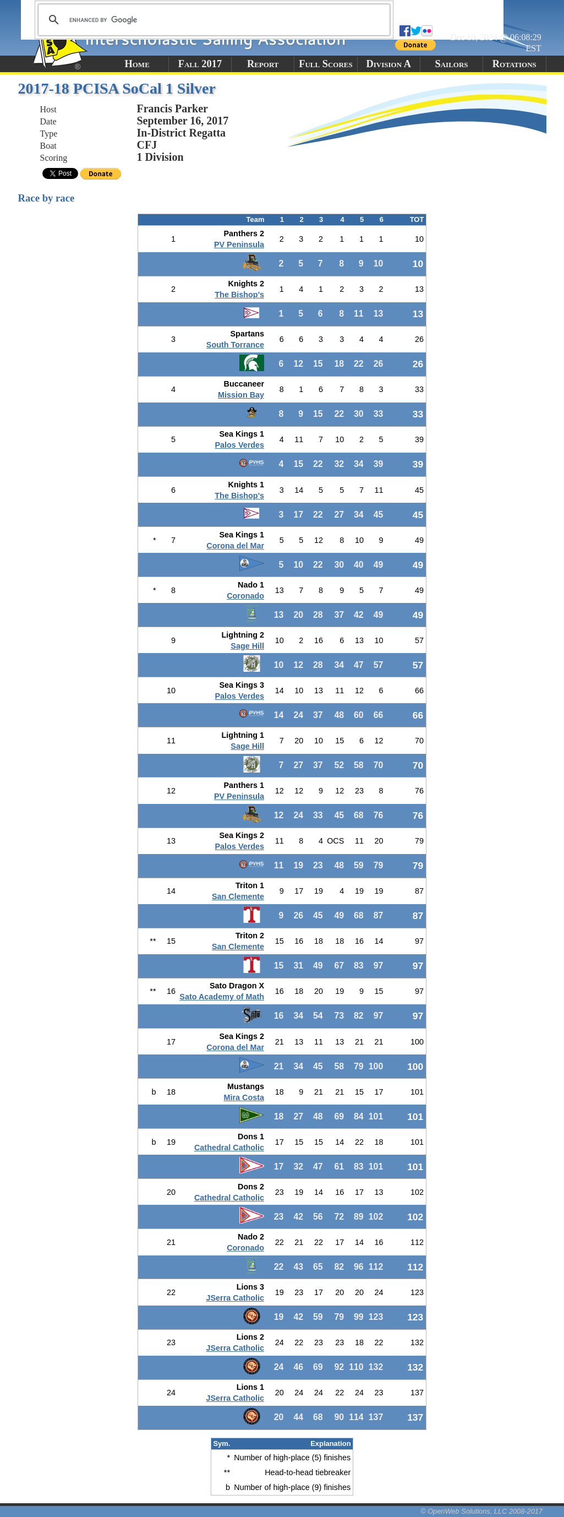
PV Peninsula (239, 244)
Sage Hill (247, 645)
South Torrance (235, 344)
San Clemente (238, 896)
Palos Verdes (239, 445)
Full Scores (326, 63)
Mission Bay (241, 394)
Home (136, 63)
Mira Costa (244, 1097)
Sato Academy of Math (221, 996)
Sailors (451, 63)
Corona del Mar (235, 545)
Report (263, 63)
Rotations (514, 63)
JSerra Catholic (235, 1297)
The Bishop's (239, 294)
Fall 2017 (200, 63)
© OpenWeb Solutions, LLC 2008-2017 (481, 1511)
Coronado (245, 595)
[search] (212, 19)
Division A (388, 63)
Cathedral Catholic (229, 1147)
